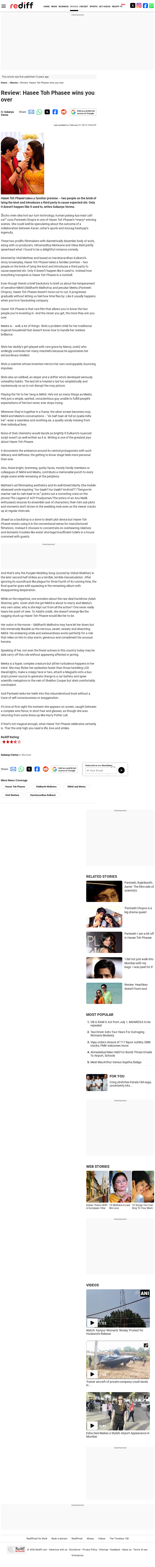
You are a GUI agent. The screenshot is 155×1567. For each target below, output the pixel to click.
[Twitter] (133, 5)
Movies (14, 82)
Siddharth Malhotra (46, 786)
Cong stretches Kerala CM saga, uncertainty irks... (131, 1083)
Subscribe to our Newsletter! (98, 765)
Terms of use (140, 1549)
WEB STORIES (97, 1166)
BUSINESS (64, 6)
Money (90, 1538)
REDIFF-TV (117, 6)
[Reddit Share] (63, 111)
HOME (47, 6)
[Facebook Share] (55, 111)
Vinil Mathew (12, 795)
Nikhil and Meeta (77, 786)
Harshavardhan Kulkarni (43, 795)
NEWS (54, 6)
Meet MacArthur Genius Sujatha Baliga (115, 1062)
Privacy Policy (90, 1549)
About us (126, 1549)
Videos (101, 1538)
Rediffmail (77, 1538)
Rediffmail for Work (37, 1538)
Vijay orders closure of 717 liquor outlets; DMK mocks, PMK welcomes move (120, 1043)
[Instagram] (139, 5)
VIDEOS (92, 1285)
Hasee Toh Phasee (15, 786)
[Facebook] (145, 5)
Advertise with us (58, 1549)
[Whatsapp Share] (39, 111)
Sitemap (103, 1549)
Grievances (77, 1555)
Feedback (115, 1549)
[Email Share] (31, 111)
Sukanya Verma (7, 113)
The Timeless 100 (119, 1538)
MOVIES (74, 6)
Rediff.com (41, 1549)
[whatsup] (152, 5)
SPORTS (93, 6)
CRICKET (83, 6)
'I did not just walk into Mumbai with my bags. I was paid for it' (139, 963)
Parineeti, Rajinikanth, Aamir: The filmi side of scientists (139, 886)
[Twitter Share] (47, 111)
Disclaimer (75, 1549)
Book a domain (59, 1538)
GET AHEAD (105, 6)
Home (4, 82)
